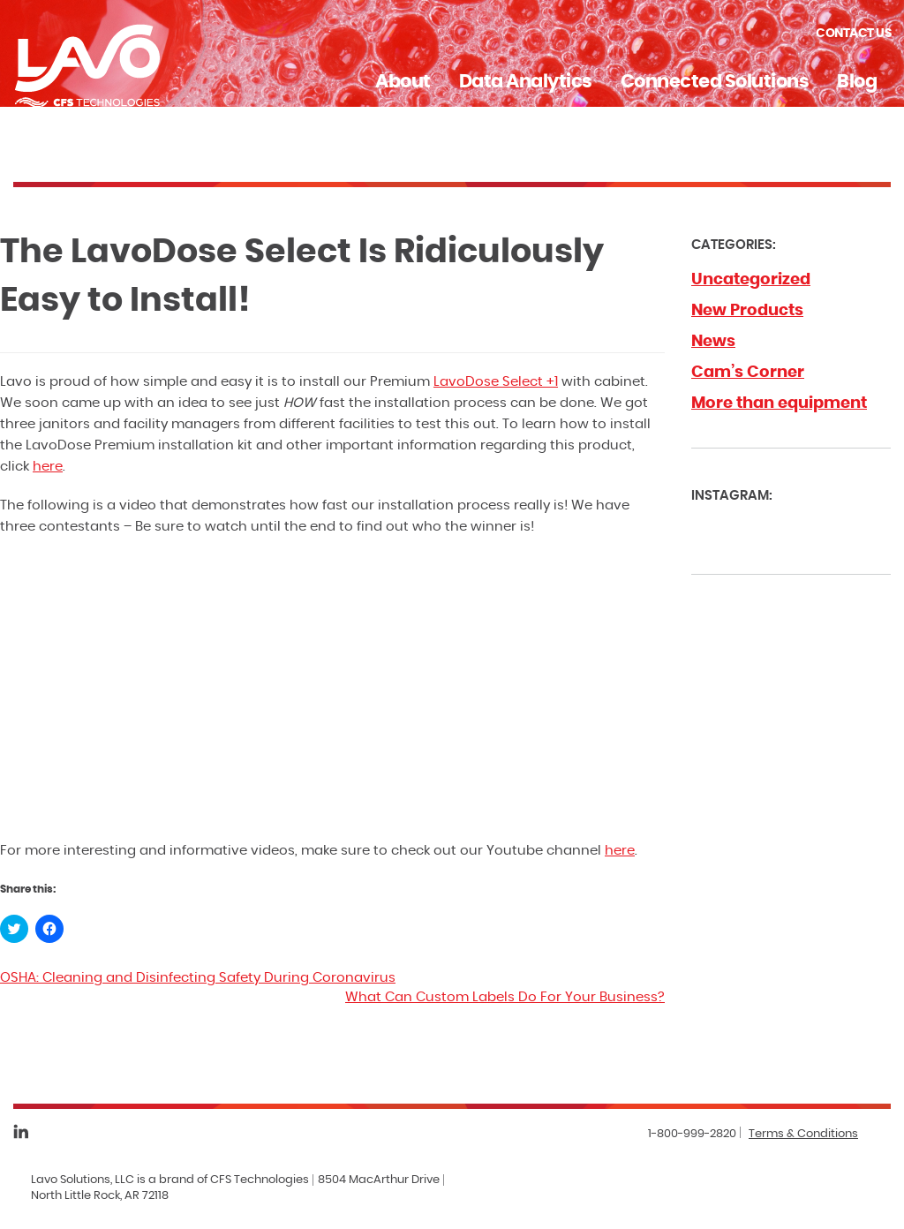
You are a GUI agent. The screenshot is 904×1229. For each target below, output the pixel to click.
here (48, 466)
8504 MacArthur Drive (379, 1180)
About (403, 81)
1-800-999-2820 (692, 1134)
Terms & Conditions (803, 1134)
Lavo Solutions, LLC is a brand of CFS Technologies (170, 1180)
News (713, 342)
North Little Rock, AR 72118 (100, 1196)
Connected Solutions (715, 81)
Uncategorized (750, 280)
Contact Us (853, 33)
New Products (747, 311)
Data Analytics (525, 81)
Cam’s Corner (747, 373)
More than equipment (779, 403)
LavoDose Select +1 (495, 381)
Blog (857, 81)
